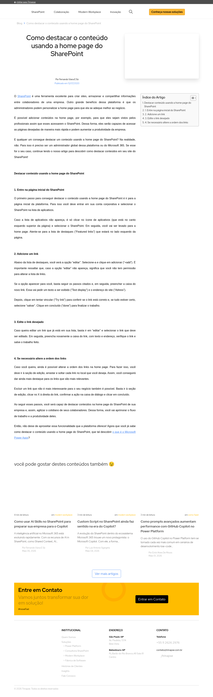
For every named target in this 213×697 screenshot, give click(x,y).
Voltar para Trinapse (25, 2)
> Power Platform (72, 645)
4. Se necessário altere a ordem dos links (166, 122)
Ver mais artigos (106, 574)
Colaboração (61, 12)
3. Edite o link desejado (157, 118)
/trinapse (164, 656)
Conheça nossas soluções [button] (167, 12)
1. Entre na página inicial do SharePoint (165, 110)
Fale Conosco (69, 675)
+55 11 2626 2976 (168, 642)
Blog (19, 23)
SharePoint (37, 12)
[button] (132, 12)
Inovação (115, 12)
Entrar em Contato (152, 599)
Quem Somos (69, 637)
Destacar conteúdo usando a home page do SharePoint (167, 104)
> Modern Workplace (74, 655)
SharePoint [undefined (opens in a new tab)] (24, 96)
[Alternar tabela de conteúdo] (191, 98)
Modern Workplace (89, 12)
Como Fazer (193, 514)
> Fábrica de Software (74, 660)
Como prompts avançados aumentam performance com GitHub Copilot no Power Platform (168, 526)
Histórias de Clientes (72, 666)
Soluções (66, 641)
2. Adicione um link (155, 114)
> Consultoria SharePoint (76, 650)
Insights (65, 670)
